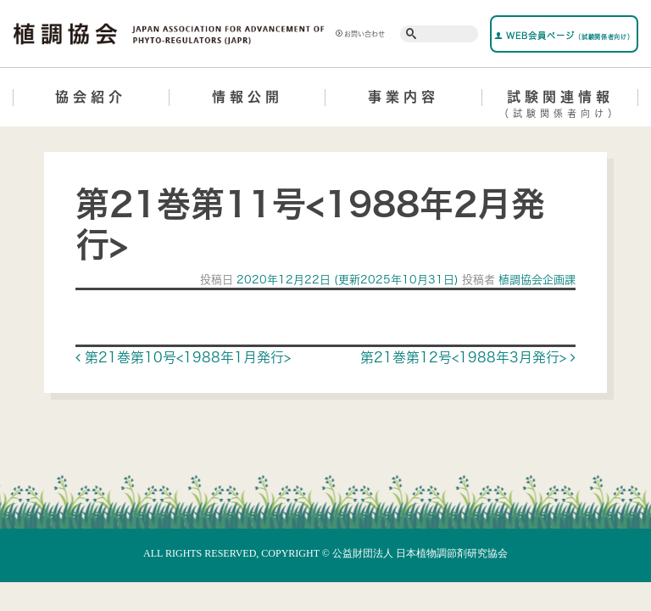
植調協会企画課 (535, 279)
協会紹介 (90, 97)
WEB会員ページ (563, 35)
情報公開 (247, 97)
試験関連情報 (560, 107)
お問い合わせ (360, 34)
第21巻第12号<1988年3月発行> (468, 357)
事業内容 (403, 97)
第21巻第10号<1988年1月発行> (183, 357)
